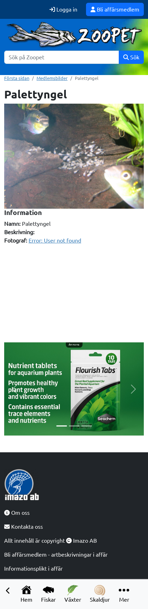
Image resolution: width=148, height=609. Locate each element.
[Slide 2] (74, 426)
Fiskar (48, 594)
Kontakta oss (23, 526)
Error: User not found (55, 240)
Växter (72, 594)
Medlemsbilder (52, 78)
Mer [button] (124, 594)
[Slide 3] (86, 426)
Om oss (17, 513)
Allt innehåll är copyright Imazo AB (50, 540)
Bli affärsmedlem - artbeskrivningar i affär (56, 554)
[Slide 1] (61, 426)
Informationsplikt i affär (33, 568)
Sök (131, 57)
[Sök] (61, 57)
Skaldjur (100, 594)
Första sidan (16, 78)
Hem (26, 594)
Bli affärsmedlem (115, 9)
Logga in (63, 9)
